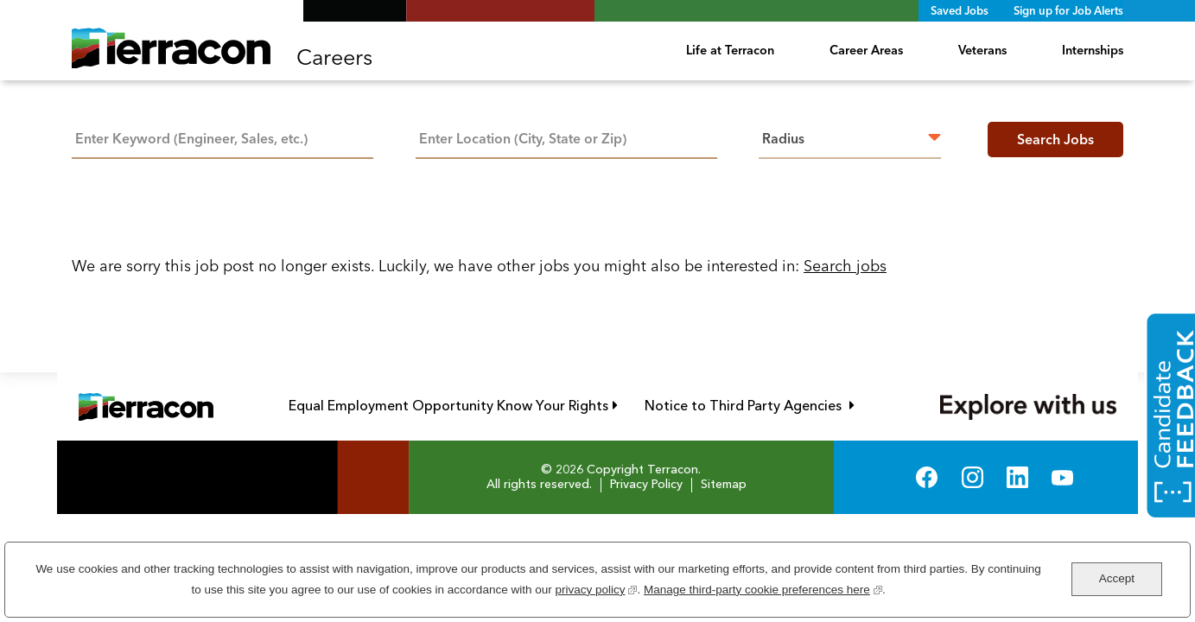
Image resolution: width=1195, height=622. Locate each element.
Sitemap (724, 485)
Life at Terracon (730, 50)
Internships (1092, 50)
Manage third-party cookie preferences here (763, 588)
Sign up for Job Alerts (1068, 10)
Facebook (927, 477)
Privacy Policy (646, 485)
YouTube (1062, 477)
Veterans (982, 50)
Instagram (972, 477)
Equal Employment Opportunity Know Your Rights (453, 405)
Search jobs (845, 266)
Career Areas (866, 50)
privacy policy (596, 588)
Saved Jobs (959, 10)
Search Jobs (1055, 139)
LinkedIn (1017, 477)
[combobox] (566, 137)
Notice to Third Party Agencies (750, 405)
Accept (1117, 578)
